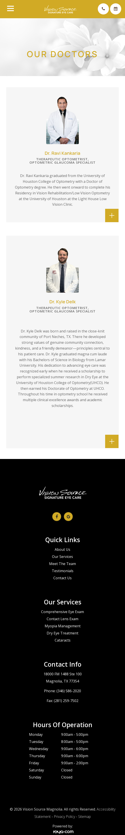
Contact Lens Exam (62, 618)
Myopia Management (63, 626)
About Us (62, 549)
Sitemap (84, 816)
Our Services (62, 556)
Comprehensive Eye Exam (62, 611)
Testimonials (62, 570)
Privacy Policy (64, 816)
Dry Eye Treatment (62, 633)
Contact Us (62, 577)
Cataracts (63, 640)
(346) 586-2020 (68, 690)
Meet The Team (62, 563)
